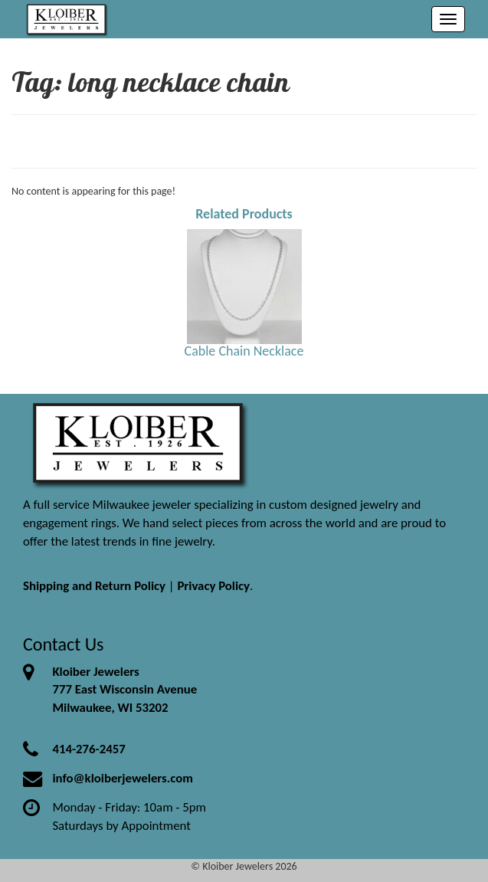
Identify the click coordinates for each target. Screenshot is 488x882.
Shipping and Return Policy (94, 586)
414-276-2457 (88, 749)
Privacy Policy (213, 586)
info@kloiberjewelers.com (122, 778)
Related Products (244, 213)
